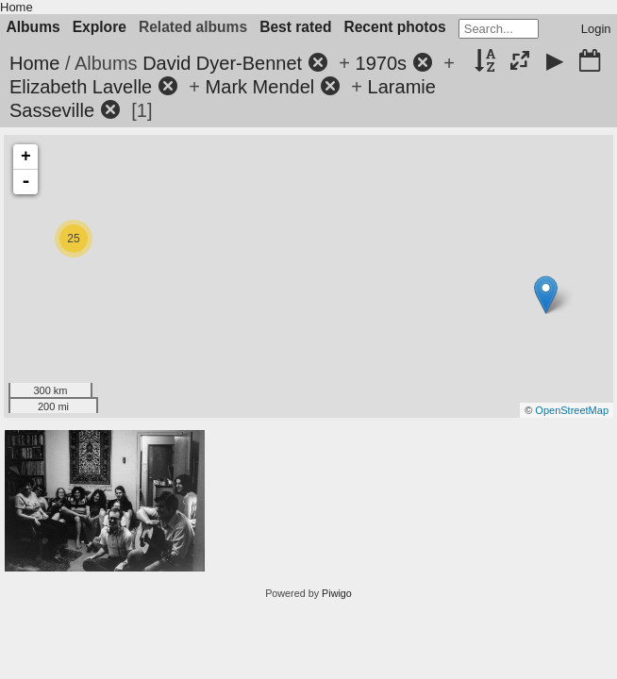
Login (596, 29)
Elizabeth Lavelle (80, 86)
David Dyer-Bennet (222, 63)
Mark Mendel (260, 86)
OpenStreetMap (572, 410)
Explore (99, 27)
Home (16, 7)
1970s (382, 63)
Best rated (295, 27)
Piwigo (337, 593)
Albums (33, 27)
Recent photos (394, 27)
